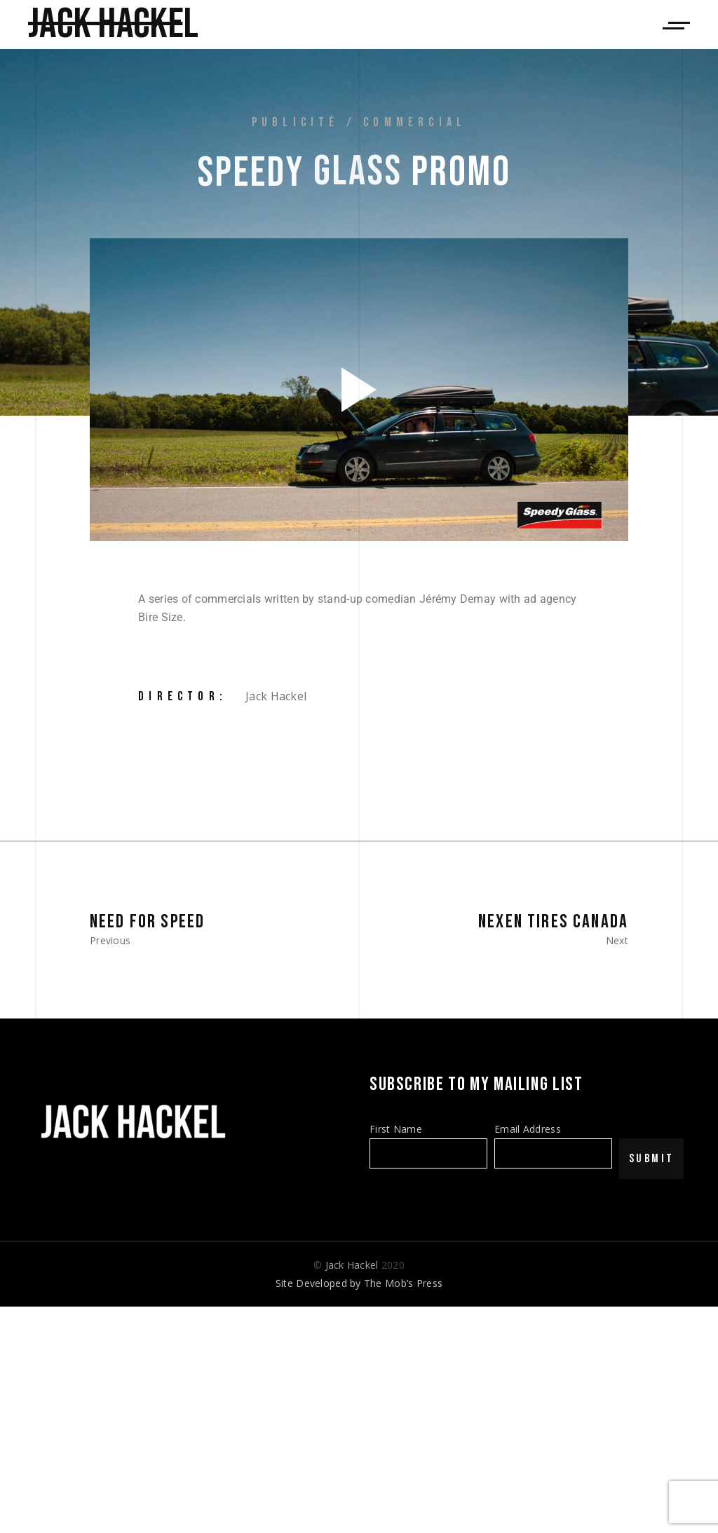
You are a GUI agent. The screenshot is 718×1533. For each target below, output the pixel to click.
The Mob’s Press (403, 1283)
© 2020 (359, 1265)
